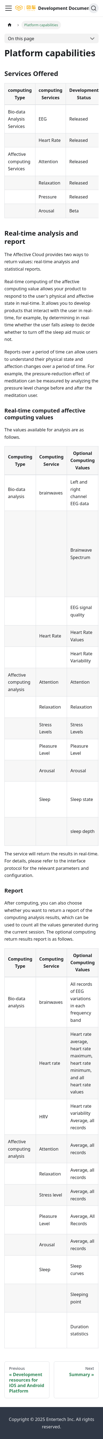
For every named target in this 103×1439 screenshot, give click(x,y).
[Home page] (9, 25)
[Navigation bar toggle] (8, 8)
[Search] (94, 8)
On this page (21, 39)
